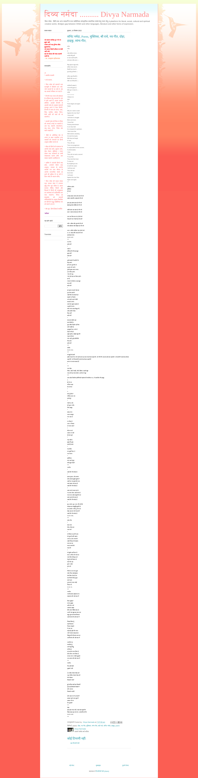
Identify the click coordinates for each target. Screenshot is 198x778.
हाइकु (113, 726)
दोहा (79, 726)
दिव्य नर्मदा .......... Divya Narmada (96, 14)
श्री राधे (100, 726)
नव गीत (83, 726)
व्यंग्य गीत (94, 726)
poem (118, 726)
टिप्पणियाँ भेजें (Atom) (102, 771)
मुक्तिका (88, 726)
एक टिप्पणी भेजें (74, 743)
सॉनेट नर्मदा (107, 726)
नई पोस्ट (71, 765)
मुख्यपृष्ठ (98, 765)
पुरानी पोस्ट (125, 765)
